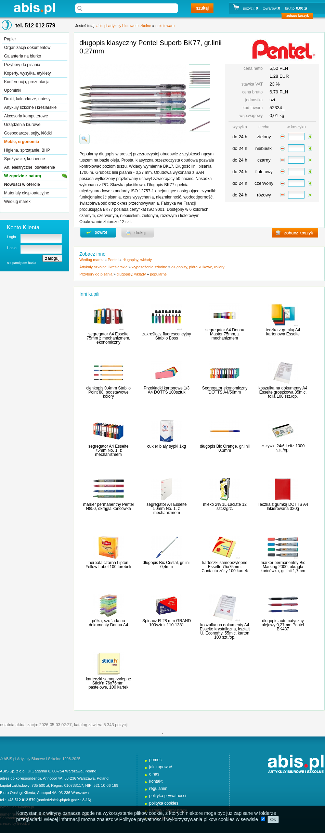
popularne (158, 274)
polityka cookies (163, 803)
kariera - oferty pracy (168, 810)
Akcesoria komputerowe (26, 116)
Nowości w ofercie (22, 184)
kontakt (155, 781)
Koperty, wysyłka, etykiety (27, 73)
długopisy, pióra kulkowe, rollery (197, 267)
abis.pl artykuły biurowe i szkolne (34, 8)
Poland (90, 771)
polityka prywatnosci (167, 795)
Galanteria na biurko (22, 56)
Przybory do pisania (22, 64)
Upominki (12, 90)
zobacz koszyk (299, 17)
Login (11, 237)
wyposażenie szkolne (149, 267)
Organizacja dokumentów (27, 47)
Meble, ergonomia (21, 141)
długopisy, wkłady (137, 260)
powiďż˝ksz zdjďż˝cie (84, 139)
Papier (10, 39)
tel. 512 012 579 (35, 25)
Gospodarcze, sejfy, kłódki (28, 133)
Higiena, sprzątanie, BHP (27, 150)
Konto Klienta (23, 227)
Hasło (11, 248)
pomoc (155, 759)
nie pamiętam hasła (21, 263)
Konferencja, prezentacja (27, 81)
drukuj (137, 233)
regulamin (158, 788)
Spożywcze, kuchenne (24, 158)
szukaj (202, 8)
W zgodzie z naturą (22, 176)
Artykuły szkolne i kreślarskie (30, 107)
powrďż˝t (98, 233)
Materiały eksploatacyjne (26, 193)
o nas (154, 774)
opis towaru (164, 26)
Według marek (17, 201)
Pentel (113, 260)
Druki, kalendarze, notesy (27, 99)
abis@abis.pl (23, 807)
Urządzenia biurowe (22, 124)
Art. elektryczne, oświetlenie (29, 167)
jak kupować (160, 767)
